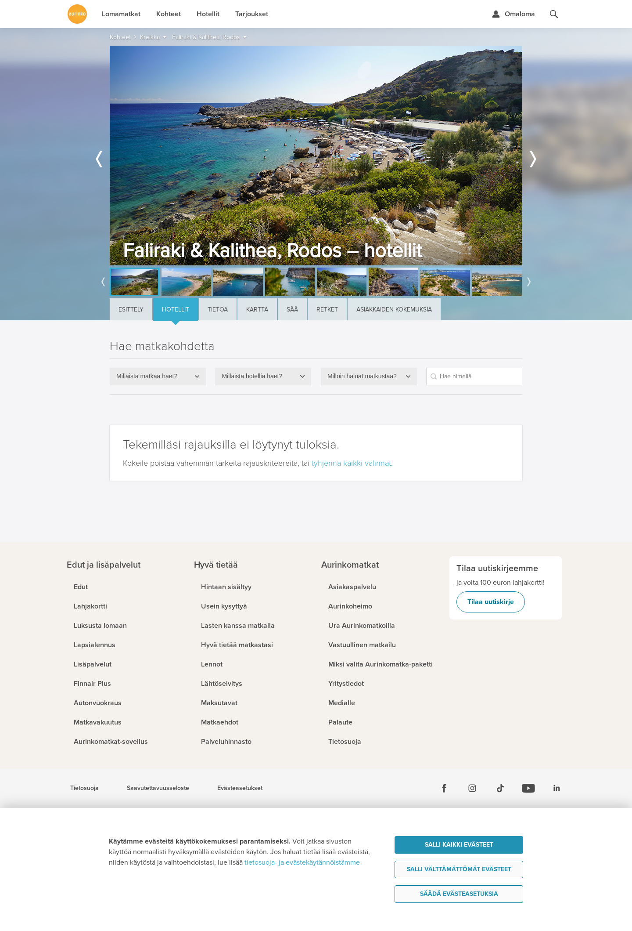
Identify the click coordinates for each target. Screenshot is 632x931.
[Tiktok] (500, 788)
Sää (292, 309)
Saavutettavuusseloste (158, 788)
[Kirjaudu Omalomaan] (513, 14)
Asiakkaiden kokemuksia (394, 309)
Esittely (131, 309)
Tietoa (218, 309)
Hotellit (175, 309)
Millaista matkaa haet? (146, 376)
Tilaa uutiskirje (490, 602)
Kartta (257, 309)
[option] (316, 155)
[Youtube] (528, 788)
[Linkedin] (556, 788)
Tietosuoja (84, 788)
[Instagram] (472, 788)
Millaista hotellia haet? (252, 376)
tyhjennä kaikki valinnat (351, 463)
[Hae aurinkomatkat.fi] (553, 14)
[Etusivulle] (77, 14)
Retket (327, 309)
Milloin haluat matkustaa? (362, 376)
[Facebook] (444, 788)
